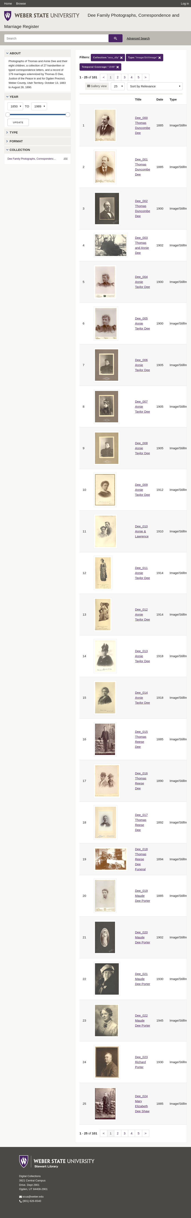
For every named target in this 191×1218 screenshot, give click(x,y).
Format (16, 141)
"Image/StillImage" (144, 57)
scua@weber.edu (31, 1196)
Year (14, 96)
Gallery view (98, 86)
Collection (20, 149)
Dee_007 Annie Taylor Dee (142, 406)
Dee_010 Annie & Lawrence (142, 531)
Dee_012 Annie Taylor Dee (142, 614)
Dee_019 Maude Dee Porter (142, 895)
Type (14, 132)
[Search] (56, 38)
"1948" (100, 67)
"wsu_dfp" (108, 57)
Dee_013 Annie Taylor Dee (142, 656)
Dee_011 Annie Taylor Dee (142, 573)
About (15, 53)
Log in (185, 3)
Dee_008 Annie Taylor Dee (142, 448)
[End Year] (39, 106)
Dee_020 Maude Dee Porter (142, 937)
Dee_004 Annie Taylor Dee (142, 282)
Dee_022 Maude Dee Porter (142, 1020)
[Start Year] (15, 106)
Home (8, 3)
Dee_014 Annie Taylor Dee (142, 697)
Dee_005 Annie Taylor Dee (142, 323)
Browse (21, 3)
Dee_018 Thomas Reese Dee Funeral (141, 859)
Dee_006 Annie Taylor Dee (142, 365)
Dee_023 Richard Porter (141, 1062)
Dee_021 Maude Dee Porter (142, 979)
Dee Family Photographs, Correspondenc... (32, 158)
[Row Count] (118, 86)
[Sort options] (154, 86)
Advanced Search (138, 38)
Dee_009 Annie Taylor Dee (142, 489)
